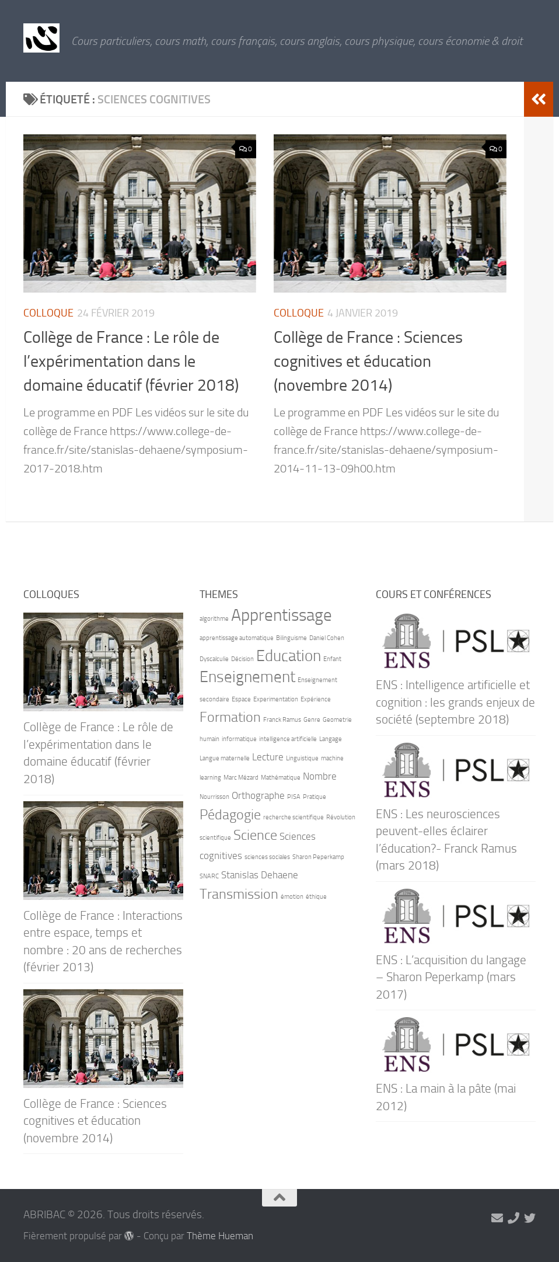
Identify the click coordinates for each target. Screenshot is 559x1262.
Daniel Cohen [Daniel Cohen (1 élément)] (326, 638)
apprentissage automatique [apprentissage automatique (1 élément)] (237, 638)
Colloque (48, 313)
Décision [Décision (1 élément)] (242, 659)
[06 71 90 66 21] (513, 1218)
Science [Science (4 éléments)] (255, 834)
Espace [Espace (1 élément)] (241, 699)
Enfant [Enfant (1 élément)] (332, 659)
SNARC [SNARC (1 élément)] (209, 876)
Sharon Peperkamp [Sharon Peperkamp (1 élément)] (318, 857)
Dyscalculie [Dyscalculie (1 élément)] (214, 659)
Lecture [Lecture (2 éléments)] (268, 757)
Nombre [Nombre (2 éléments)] (320, 776)
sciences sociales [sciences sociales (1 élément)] (267, 857)
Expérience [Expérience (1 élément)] (316, 699)
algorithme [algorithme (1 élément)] (214, 619)
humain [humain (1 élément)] (209, 739)
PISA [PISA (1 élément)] (294, 797)
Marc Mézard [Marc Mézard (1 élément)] (240, 777)
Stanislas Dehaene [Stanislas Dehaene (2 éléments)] (259, 875)
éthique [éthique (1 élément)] (316, 897)
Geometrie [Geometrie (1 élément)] (337, 720)
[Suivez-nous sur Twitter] (530, 1218)
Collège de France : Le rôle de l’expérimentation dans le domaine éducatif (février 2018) (131, 361)
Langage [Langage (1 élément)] (330, 739)
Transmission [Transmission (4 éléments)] (239, 893)
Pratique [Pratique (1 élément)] (314, 797)
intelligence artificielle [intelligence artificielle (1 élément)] (288, 739)
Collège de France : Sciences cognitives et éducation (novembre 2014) (368, 361)
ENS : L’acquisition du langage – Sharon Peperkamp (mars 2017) (451, 977)
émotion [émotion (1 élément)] (292, 897)
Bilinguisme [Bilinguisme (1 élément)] (291, 638)
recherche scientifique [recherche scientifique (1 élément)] (293, 817)
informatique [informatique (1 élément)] (239, 739)
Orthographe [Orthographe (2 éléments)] (258, 795)
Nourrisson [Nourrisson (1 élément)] (214, 797)
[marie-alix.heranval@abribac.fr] (497, 1218)
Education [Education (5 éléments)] (288, 655)
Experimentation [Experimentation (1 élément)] (275, 699)
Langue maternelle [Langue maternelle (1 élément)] (225, 758)
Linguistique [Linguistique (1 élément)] (302, 758)
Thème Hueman (220, 1236)
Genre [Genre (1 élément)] (311, 720)
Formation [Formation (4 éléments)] (230, 716)
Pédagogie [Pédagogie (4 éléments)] (230, 814)
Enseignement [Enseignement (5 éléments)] (247, 676)
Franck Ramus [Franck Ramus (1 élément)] (282, 720)
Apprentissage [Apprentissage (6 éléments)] (281, 615)
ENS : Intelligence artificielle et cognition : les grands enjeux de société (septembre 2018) (455, 701)
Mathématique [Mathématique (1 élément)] (281, 777)
